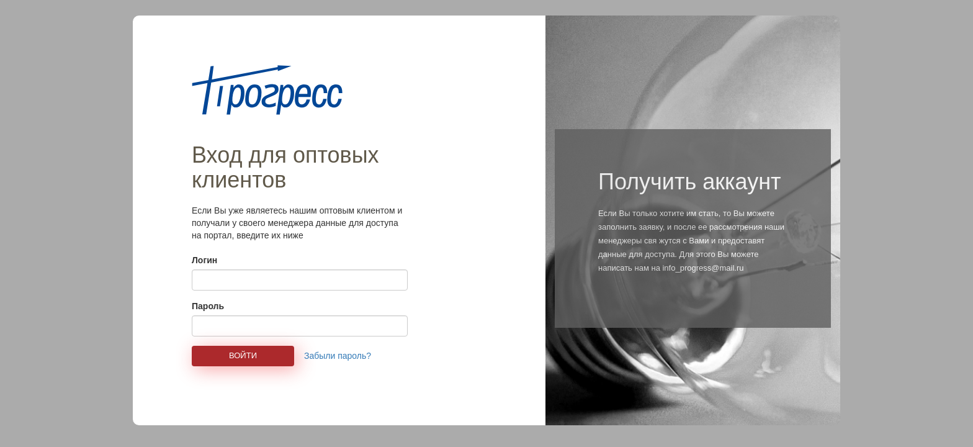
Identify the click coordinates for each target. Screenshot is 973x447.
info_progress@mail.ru (702, 268)
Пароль (208, 306)
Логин (204, 260)
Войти (243, 355)
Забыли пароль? (337, 356)
